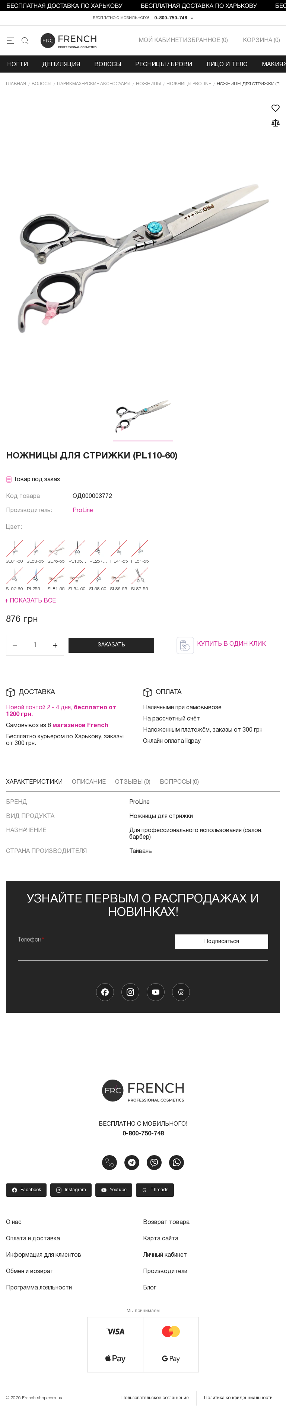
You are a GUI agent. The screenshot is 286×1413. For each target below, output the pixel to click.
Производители (165, 1271)
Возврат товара (166, 1222)
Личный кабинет (165, 1255)
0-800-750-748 (170, 18)
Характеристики (34, 782)
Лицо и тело (227, 64)
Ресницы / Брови (163, 64)
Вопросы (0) (179, 782)
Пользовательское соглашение (155, 1398)
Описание (89, 782)
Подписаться (221, 941)
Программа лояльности (39, 1288)
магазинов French (80, 725)
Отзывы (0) (132, 782)
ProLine (83, 510)
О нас (14, 1222)
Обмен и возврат (30, 1271)
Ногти (17, 64)
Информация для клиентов (43, 1255)
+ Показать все (30, 601)
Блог (149, 1288)
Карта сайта (160, 1238)
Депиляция (61, 64)
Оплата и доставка (33, 1238)
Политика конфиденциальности (238, 1398)
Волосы (107, 64)
